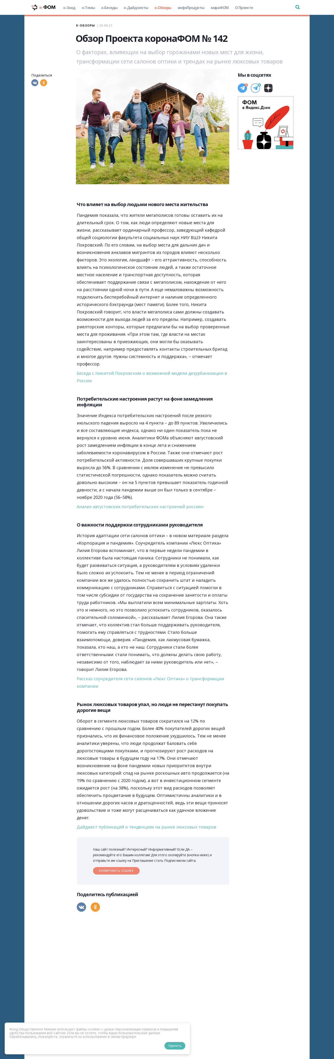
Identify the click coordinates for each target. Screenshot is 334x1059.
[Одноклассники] (43, 82)
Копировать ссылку (116, 871)
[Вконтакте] (34, 82)
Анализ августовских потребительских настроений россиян (140, 506)
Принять (175, 1045)
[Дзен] (268, 88)
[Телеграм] (242, 88)
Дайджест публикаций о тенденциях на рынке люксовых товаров (146, 827)
